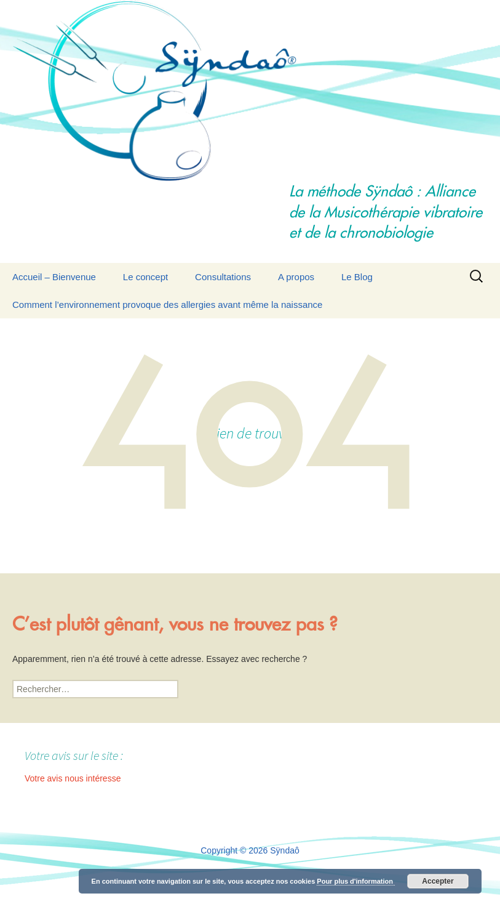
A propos (296, 277)
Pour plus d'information (356, 881)
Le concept (145, 277)
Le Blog (357, 277)
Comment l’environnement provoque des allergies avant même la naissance (167, 304)
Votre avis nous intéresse (73, 778)
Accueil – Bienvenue (54, 277)
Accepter (437, 881)
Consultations (223, 277)
